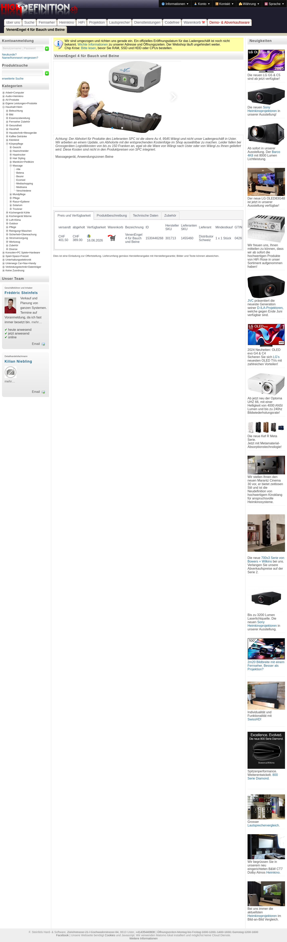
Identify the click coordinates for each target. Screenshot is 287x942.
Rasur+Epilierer (21, 201)
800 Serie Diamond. (263, 776)
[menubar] (223, 4)
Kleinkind (14, 140)
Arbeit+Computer (15, 92)
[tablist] (148, 230)
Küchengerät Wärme (20, 216)
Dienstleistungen (147, 22)
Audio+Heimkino (14, 96)
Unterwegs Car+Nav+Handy (21, 263)
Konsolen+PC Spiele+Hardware (23, 252)
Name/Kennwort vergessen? (20, 57)
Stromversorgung (18, 238)
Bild (11, 114)
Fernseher (47, 22)
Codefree (172, 22)
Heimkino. (273, 872)
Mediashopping (24, 183)
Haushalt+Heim (14, 107)
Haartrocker (19, 154)
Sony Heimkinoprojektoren (262, 109)
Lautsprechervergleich (263, 825)
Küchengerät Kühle (19, 212)
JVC (251, 300)
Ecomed (20, 180)
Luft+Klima (15, 219)
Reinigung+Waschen (20, 230)
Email (36, 343)
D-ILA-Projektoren (270, 307)
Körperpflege (16, 143)
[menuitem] (175, 3)
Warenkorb (194, 22)
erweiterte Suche (13, 78)
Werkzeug (14, 241)
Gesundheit (15, 125)
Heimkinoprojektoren (262, 916)
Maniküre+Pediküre (23, 162)
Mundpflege (19, 194)
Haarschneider (21, 151)
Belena (20, 172)
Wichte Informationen (93, 44)
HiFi (81, 22)
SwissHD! (254, 719)
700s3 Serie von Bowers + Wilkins (266, 559)
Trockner (17, 208)
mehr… (36, 322)
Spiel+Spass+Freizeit (17, 256)
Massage (18, 165)
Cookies (110, 935)
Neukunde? (9, 54)
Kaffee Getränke (18, 136)
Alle (18, 169)
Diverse (13, 249)
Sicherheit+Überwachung (22, 234)
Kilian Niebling (18, 361)
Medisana (21, 187)
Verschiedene (23, 190)
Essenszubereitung (19, 118)
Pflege (16, 198)
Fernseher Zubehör (19, 121)
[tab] (74, 215)
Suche (29, 22)
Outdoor (13, 223)
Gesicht (17, 147)
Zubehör (13, 245)
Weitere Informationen (143, 938)
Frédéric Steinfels (21, 293)
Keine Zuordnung (15, 270)
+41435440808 (145, 932)
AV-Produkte (12, 100)
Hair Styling (19, 158)
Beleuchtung (16, 110)
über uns (13, 22)
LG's (276, 357)
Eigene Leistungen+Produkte (21, 103)
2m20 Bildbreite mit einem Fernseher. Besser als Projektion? (266, 665)
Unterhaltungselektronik (18, 259)
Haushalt (14, 129)
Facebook (62, 935)
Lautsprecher (119, 22)
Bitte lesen (88, 48)
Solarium (17, 205)
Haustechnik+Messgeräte (23, 132)
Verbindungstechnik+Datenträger (23, 267)
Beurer (20, 176)
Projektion (97, 22)
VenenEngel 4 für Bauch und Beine (35, 30)
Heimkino (66, 22)
